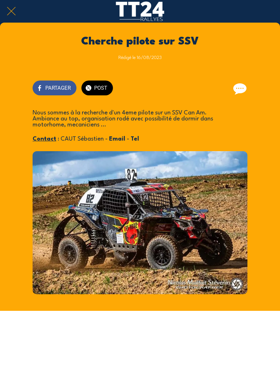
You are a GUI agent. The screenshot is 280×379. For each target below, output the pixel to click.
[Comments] (238, 88)
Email (117, 139)
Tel (135, 139)
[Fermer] (11, 11)
